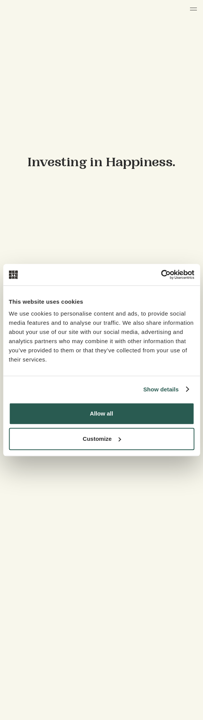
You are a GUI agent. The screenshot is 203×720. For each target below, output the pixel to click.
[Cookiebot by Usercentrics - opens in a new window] (160, 275)
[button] (193, 9)
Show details (161, 389)
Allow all (101, 413)
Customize (102, 438)
